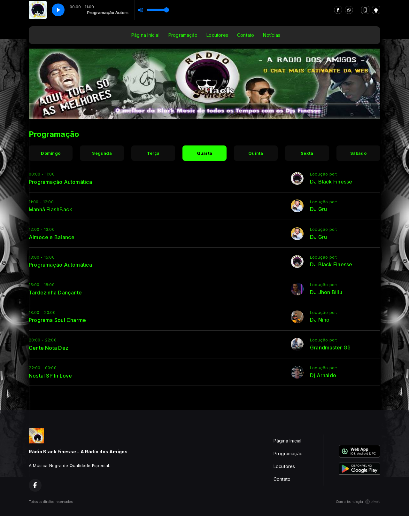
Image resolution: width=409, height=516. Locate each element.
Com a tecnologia (358, 501)
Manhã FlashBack (50, 209)
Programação (182, 35)
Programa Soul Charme (57, 320)
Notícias (271, 35)
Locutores (217, 35)
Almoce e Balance (51, 237)
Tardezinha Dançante (55, 292)
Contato (245, 35)
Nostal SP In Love (50, 375)
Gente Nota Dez (48, 348)
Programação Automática (60, 182)
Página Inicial (145, 35)
